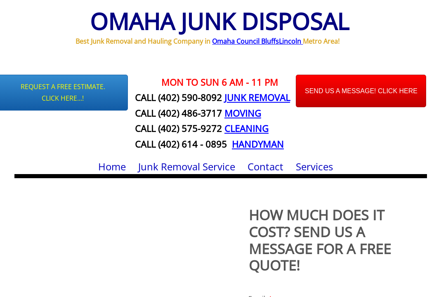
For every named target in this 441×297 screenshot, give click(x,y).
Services (314, 166)
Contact (265, 166)
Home (112, 166)
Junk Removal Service (186, 166)
